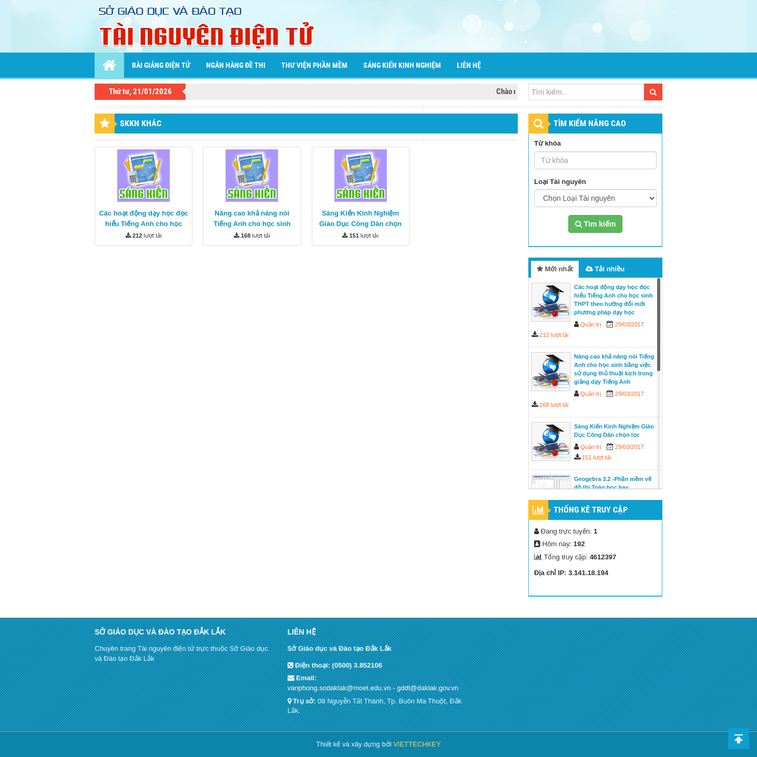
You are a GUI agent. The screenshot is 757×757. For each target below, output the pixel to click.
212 (137, 235)
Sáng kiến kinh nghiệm (402, 65)
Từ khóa (547, 143)
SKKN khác (140, 123)
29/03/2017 (629, 324)
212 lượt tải (553, 335)
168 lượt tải (553, 405)
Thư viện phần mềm (314, 65)
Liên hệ (469, 65)
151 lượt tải (596, 457)
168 (245, 235)
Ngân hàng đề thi (235, 65)
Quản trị (590, 324)
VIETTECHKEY (417, 744)
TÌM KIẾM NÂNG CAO (590, 123)
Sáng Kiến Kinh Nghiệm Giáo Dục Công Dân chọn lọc (360, 223)
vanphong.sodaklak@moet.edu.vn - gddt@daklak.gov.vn (373, 688)
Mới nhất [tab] (555, 269)
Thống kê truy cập (591, 510)
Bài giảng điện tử (161, 65)
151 (354, 235)
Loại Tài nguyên (560, 182)
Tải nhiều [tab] (605, 269)
